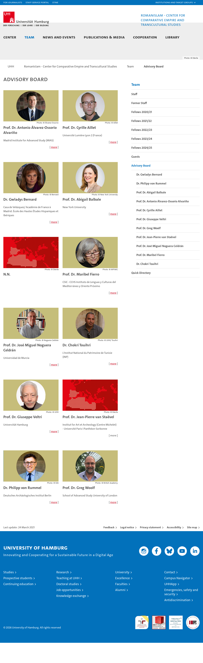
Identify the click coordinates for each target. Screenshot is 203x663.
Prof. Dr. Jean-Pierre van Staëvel (156, 257)
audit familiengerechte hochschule (142, 641)
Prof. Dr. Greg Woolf (79, 508)
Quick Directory (141, 293)
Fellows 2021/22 (141, 141)
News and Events (59, 37)
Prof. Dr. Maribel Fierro (81, 294)
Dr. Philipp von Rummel (22, 508)
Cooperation (145, 37)
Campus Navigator (177, 598)
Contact (169, 592)
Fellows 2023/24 (141, 159)
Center (9, 37)
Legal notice (127, 547)
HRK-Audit (175, 637)
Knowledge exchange (71, 616)
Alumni (120, 610)
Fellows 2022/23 (141, 150)
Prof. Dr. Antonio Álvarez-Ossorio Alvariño (162, 221)
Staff (134, 114)
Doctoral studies (67, 604)
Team (29, 37)
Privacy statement (150, 547)
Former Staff (139, 123)
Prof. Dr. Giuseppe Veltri (22, 437)
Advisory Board (141, 186)
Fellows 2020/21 (141, 132)
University (122, 592)
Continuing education (18, 604)
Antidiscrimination (177, 620)
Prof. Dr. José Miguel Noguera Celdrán (159, 266)
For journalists (12, 2)
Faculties (121, 604)
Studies (8, 592)
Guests (135, 177)
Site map (192, 547)
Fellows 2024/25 (141, 168)
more (54, 167)
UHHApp (170, 604)
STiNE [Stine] (55, 2)
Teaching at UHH (67, 598)
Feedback (108, 547)
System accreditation (193, 639)
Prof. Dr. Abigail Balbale (82, 219)
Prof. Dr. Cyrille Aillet (79, 147)
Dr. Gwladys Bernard (19, 219)
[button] (175, 2)
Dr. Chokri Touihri (77, 365)
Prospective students (17, 598)
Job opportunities (68, 610)
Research (62, 592)
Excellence (122, 598)
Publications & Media (104, 37)
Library (172, 37)
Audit (155, 637)
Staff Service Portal (37, 2)
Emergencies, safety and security (181, 612)
